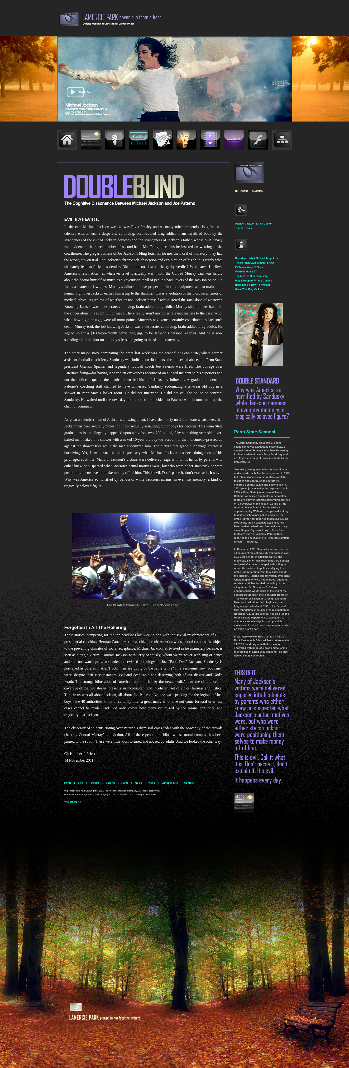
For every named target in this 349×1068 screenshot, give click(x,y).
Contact (189, 782)
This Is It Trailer (244, 228)
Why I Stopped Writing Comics (253, 280)
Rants (125, 782)
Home (68, 782)
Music (138, 782)
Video (151, 782)
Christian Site (170, 782)
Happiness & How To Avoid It (252, 284)
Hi (236, 190)
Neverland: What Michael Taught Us (256, 258)
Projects (95, 782)
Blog (80, 782)
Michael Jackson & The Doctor (253, 223)
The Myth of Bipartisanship (251, 276)
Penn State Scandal (254, 431)
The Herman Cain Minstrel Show (254, 262)
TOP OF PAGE (72, 802)
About (244, 190)
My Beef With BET (246, 271)
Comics (110, 782)
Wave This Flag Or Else (249, 289)
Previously (257, 190)
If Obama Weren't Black (249, 267)
